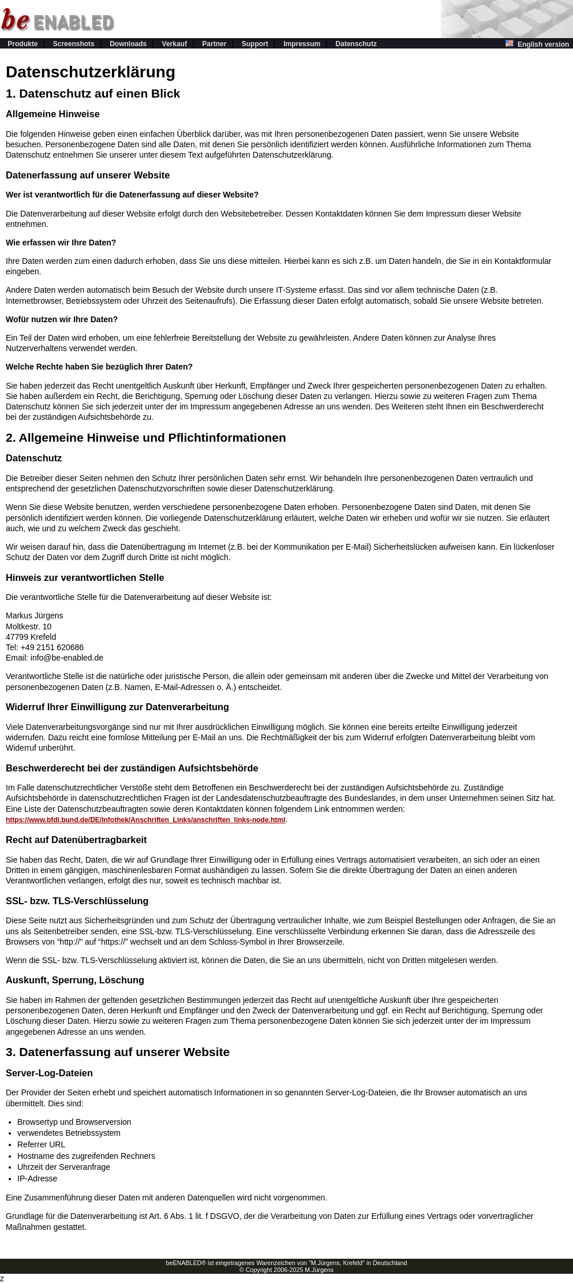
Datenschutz (356, 44)
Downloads (128, 44)
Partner (214, 44)
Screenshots (74, 44)
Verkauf (174, 44)
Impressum (301, 44)
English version (539, 44)
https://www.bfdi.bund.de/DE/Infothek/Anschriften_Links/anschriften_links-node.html (145, 820)
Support (255, 44)
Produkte (23, 44)
